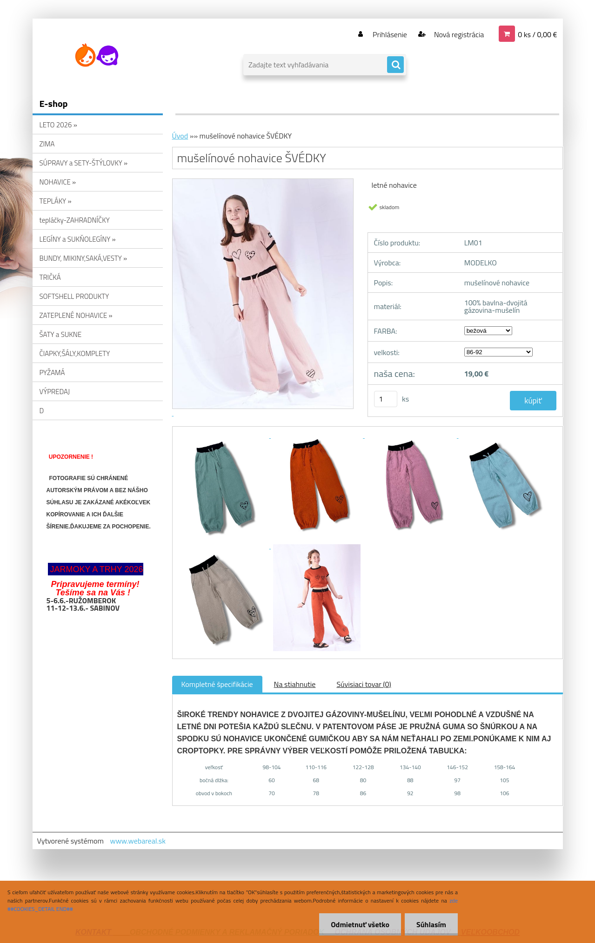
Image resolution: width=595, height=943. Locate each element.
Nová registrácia (458, 34)
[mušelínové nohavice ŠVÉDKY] (224, 435)
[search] (395, 65)
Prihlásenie (390, 34)
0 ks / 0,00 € (537, 34)
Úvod (180, 135)
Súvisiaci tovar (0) (363, 684)
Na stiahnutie (295, 684)
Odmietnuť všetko (360, 924)
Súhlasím (431, 924)
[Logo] (96, 55)
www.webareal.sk (138, 840)
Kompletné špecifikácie (217, 684)
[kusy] (385, 399)
